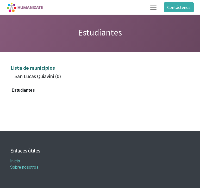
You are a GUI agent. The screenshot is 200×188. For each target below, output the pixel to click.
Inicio (15, 160)
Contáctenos (178, 7)
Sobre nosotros (24, 167)
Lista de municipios (32, 67)
